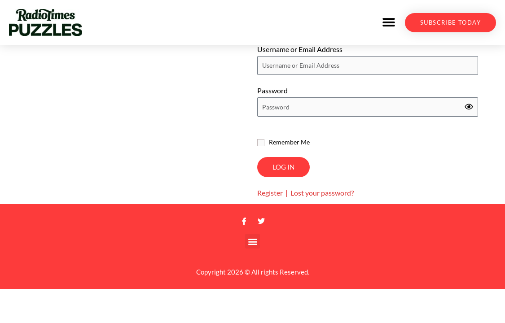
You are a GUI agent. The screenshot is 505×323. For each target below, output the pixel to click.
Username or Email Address (300, 56)
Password (272, 97)
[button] (388, 23)
